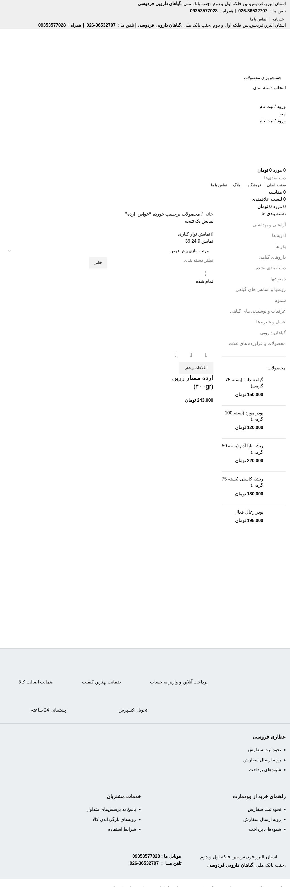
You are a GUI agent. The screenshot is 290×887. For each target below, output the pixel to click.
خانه (208, 214)
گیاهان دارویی (273, 332)
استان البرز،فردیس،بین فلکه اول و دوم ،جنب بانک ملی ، (245, 865)
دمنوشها (278, 278)
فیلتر (98, 262)
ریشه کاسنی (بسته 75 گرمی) (242, 482)
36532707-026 (144, 863)
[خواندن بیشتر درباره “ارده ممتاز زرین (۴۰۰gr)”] (196, 366)
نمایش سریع (191, 353)
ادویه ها (279, 235)
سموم (280, 300)
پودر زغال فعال (249, 512)
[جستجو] (145, 77)
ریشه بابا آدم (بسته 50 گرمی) (242, 448)
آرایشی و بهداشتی (269, 224)
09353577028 (146, 856)
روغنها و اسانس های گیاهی (261, 289)
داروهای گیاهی (272, 257)
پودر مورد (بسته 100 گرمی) (244, 415)
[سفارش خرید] (108, 251)
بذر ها (280, 246)
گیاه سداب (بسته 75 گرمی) (244, 382)
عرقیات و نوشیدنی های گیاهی (258, 311)
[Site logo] (264, 49)
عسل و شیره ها (271, 321)
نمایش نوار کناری (194, 234)
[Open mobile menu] (283, 113)
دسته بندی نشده (271, 267)
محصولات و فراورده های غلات (257, 343)
